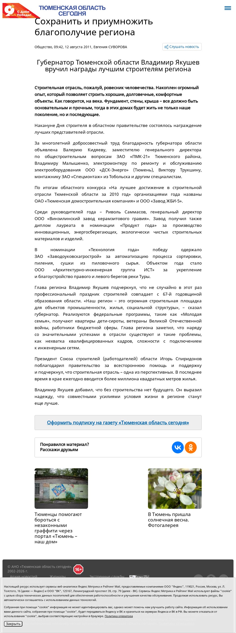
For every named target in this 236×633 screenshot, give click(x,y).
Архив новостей (23, 576)
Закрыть (13, 623)
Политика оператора (119, 616)
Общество (43, 46)
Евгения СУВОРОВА (110, 46)
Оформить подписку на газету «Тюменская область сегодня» (118, 422)
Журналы (58, 576)
